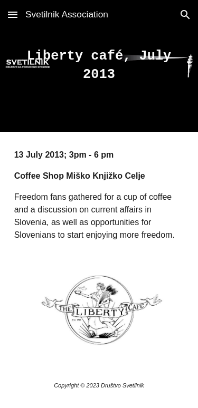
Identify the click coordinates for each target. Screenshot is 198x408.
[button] (12, 14)
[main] (99, 66)
